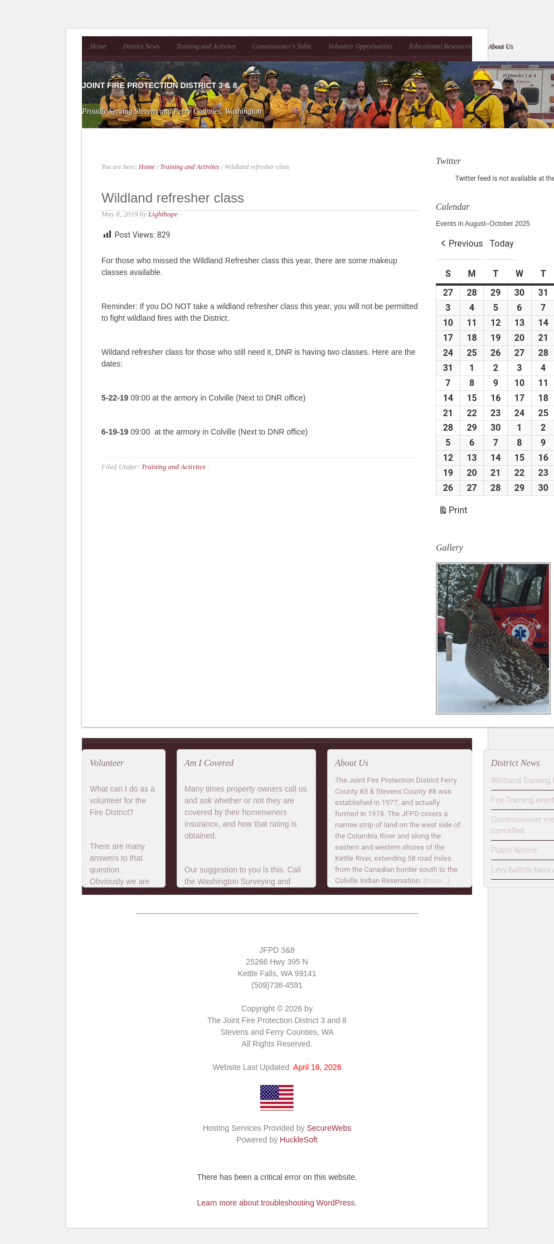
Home (98, 46)
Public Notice (514, 850)
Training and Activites (205, 46)
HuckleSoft (299, 1139)
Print (452, 511)
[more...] (437, 880)
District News (141, 46)
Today (502, 243)
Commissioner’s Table (282, 46)
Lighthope (163, 214)
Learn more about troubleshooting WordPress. (277, 1202)
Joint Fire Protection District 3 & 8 (159, 85)
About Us (500, 46)
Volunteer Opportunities (360, 46)
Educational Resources (441, 46)
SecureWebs (329, 1128)
